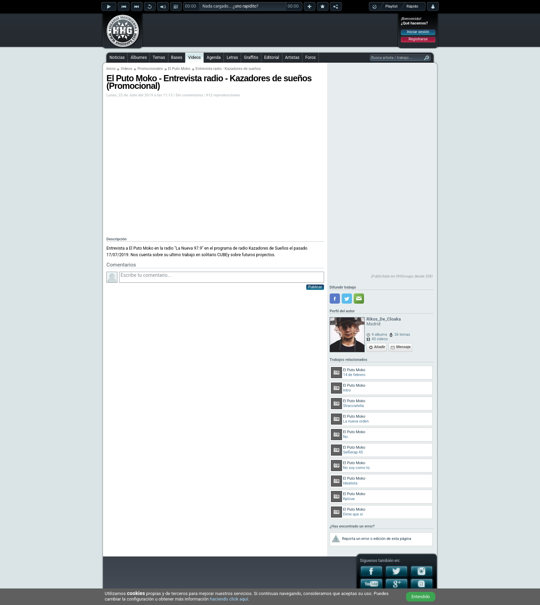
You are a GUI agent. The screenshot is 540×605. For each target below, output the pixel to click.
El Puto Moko (179, 68)
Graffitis (251, 57)
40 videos (380, 339)
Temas (159, 57)
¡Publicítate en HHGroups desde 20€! (402, 276)
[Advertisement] (270, 29)
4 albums (379, 334)
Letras (232, 57)
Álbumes (139, 57)
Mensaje (403, 347)
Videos (194, 57)
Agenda (214, 57)
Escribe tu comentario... (221, 277)
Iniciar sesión (418, 32)
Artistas (292, 57)
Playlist (391, 6)
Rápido (412, 6)
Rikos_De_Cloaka (383, 319)
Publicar (315, 287)
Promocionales (150, 68)
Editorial (271, 57)
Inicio (110, 68)
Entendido (421, 596)
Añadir (379, 347)
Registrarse (417, 39)
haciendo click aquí (229, 599)
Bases (177, 57)
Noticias (117, 57)
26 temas (402, 334)
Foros (310, 57)
